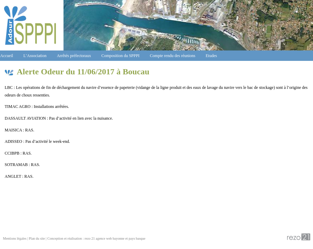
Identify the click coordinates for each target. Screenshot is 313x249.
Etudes (211, 55)
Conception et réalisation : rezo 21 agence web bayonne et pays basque (96, 238)
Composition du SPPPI (120, 55)
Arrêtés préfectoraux (74, 55)
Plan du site (37, 238)
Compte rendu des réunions (172, 55)
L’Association (35, 55)
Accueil (6, 55)
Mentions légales (15, 238)
